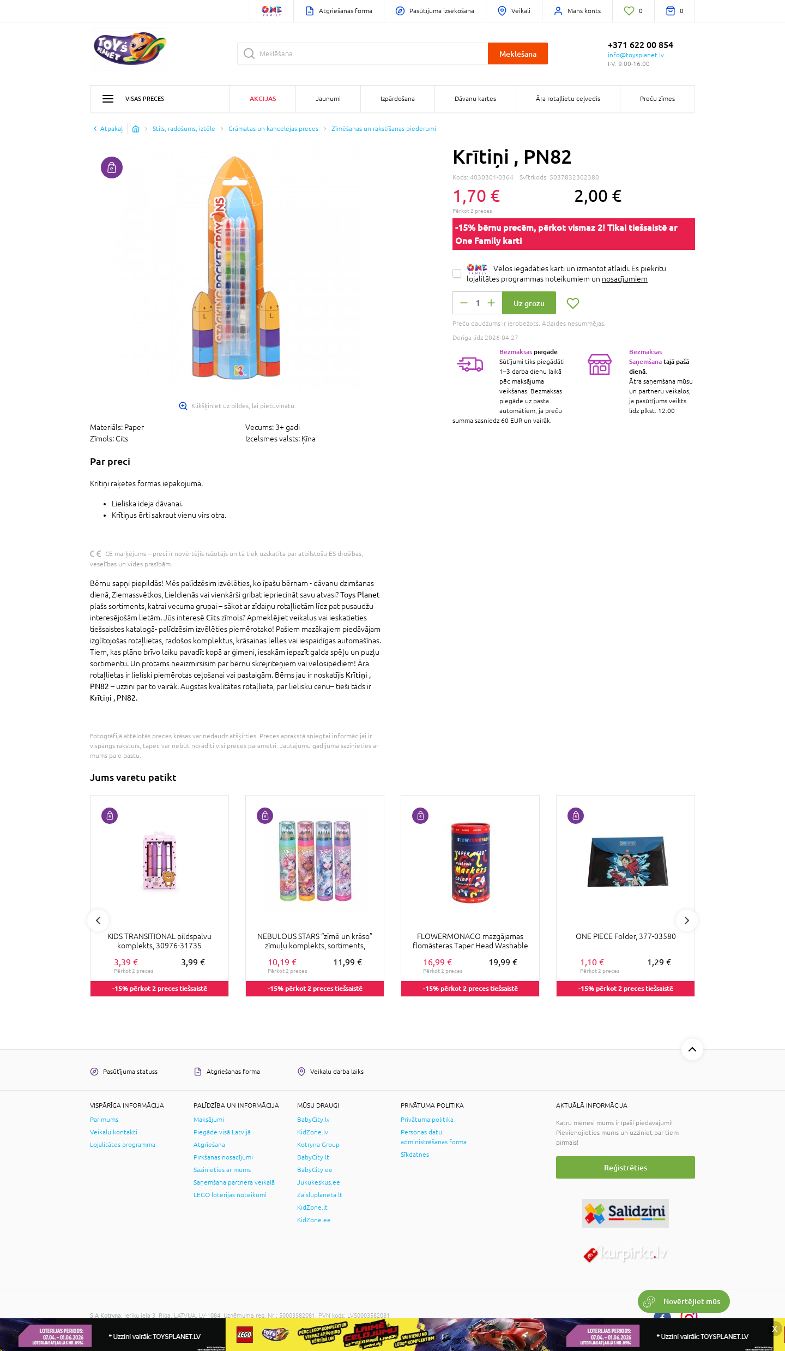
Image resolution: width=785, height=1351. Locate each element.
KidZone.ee (314, 1220)
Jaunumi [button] (328, 99)
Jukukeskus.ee (318, 1182)
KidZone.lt (312, 1207)
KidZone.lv (312, 1132)
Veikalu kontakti (113, 1132)
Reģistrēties (625, 1167)
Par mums (104, 1119)
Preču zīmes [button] (657, 99)
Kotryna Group (318, 1145)
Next (687, 920)
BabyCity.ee (315, 1170)
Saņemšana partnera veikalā (234, 1182)
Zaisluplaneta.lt (319, 1195)
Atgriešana (209, 1145)
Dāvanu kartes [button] (475, 99)
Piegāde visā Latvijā (222, 1132)
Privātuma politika (427, 1119)
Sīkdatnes (415, 1154)
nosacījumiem (625, 278)
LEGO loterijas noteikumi (230, 1195)
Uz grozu (529, 303)
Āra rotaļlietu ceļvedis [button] (568, 99)
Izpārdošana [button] (398, 99)
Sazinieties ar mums (222, 1170)
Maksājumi (209, 1119)
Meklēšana (517, 53)
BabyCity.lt (313, 1157)
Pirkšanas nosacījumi (223, 1157)
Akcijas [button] (263, 98)
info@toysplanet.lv (636, 55)
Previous (98, 920)
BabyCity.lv (313, 1119)
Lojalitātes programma (122, 1145)
